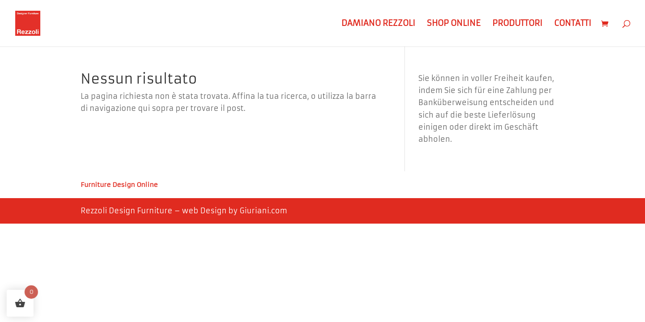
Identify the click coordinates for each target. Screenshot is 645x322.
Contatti (572, 24)
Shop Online (454, 24)
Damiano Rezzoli (378, 24)
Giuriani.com (263, 210)
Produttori (517, 24)
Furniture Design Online (119, 185)
